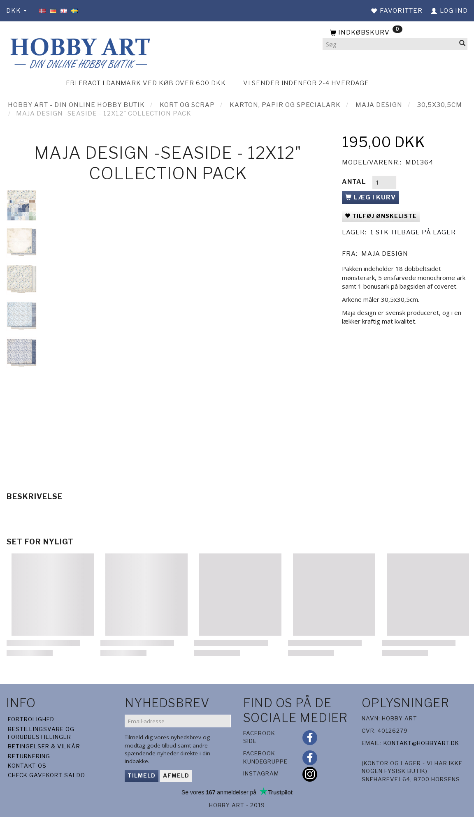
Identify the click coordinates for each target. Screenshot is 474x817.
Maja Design (384, 253)
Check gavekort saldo (46, 775)
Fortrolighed (31, 719)
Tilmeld (142, 775)
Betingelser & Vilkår (44, 746)
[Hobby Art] (79, 52)
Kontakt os (27, 765)
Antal (355, 181)
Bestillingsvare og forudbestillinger (41, 733)
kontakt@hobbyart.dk (421, 743)
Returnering (29, 756)
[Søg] (462, 44)
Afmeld (176, 775)
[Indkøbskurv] (395, 33)
